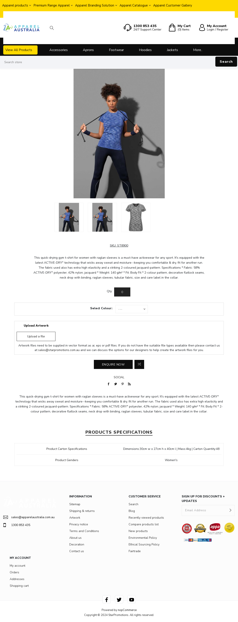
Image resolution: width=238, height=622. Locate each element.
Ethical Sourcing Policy (144, 544)
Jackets (172, 50)
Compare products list (144, 524)
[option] (69, 217)
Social (119, 377)
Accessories (58, 50)
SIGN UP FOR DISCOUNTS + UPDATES (203, 498)
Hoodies (145, 50)
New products (138, 531)
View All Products (18, 50)
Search (226, 61)
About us (75, 538)
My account (17, 566)
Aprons (88, 50)
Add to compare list (139, 364)
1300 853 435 (16, 525)
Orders (14, 572)
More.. (197, 50)
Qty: (109, 291)
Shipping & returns (82, 511)
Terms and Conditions (84, 531)
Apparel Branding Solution (94, 5)
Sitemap (74, 504)
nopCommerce (127, 610)
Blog (132, 511)
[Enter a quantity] (122, 292)
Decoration (76, 544)
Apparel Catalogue (134, 5)
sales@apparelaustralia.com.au (29, 517)
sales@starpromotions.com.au (59, 350)
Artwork (74, 518)
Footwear (116, 50)
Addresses (17, 579)
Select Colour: (101, 308)
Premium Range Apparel (51, 5)
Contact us (76, 551)
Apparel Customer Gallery (172, 5)
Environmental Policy (143, 538)
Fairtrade (135, 551)
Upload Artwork (36, 326)
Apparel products (15, 5)
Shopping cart (19, 586)
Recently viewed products (146, 518)
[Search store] (119, 62)
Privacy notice (78, 524)
